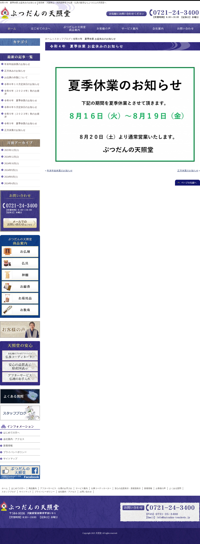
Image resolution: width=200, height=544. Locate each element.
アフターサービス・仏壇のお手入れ (56, 488)
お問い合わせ (86, 492)
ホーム (48, 39)
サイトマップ (10, 458)
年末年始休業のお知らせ (59, 170)
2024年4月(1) (11, 183)
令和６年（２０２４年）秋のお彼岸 (21, 92)
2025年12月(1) (11, 150)
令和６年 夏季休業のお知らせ (20, 100)
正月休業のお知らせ (187, 170)
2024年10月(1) (11, 163)
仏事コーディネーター (101, 488)
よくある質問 (175, 488)
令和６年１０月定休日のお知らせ (21, 84)
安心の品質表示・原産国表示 (128, 488)
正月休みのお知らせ (14, 71)
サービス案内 (82, 488)
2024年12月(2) (11, 157)
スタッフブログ (62, 39)
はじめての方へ (11, 432)
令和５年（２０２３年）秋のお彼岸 (21, 115)
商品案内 (33, 488)
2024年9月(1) (11, 170)
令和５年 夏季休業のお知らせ (20, 123)
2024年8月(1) (11, 177)
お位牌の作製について (16, 77)
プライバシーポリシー (15, 452)
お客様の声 (161, 488)
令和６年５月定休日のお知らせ (20, 107)
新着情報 (8, 445)
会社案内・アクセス (13, 439)
